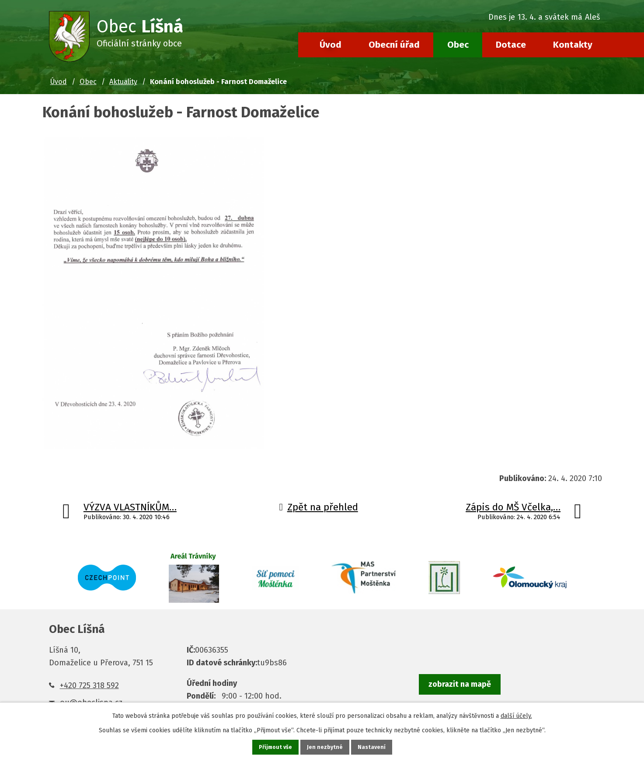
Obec (458, 44)
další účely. (516, 714)
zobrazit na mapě (459, 684)
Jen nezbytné (326, 746)
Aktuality (123, 81)
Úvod (330, 44)
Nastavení (373, 746)
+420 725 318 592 (89, 685)
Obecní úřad (394, 44)
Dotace (511, 44)
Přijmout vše (274, 746)
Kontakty (572, 44)
